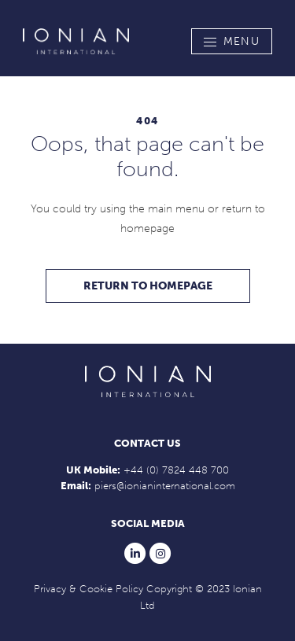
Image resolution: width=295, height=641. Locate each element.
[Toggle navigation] (231, 41)
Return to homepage (147, 286)
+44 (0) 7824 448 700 (176, 470)
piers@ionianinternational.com (164, 486)
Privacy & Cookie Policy (88, 589)
